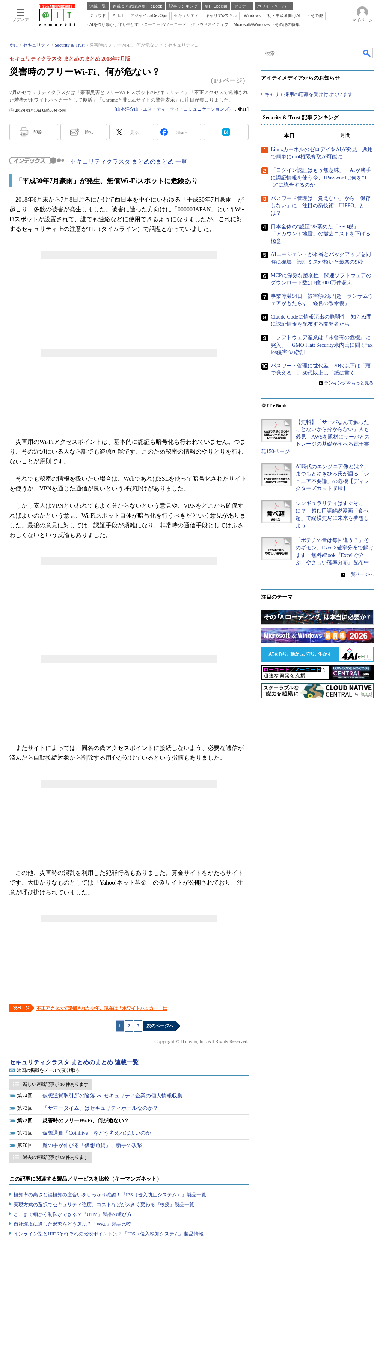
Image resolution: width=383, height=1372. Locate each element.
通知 (88, 132)
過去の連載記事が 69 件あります (55, 1157)
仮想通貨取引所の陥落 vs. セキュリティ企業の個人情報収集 (112, 1096)
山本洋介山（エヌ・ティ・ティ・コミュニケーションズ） (174, 109)
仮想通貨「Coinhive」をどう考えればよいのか (96, 1133)
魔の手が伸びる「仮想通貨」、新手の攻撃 (92, 1145)
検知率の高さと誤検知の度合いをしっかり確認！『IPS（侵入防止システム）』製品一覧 (110, 1194)
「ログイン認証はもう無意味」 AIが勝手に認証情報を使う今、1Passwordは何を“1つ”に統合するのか (321, 177)
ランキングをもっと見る (349, 382)
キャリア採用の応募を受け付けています (309, 94)
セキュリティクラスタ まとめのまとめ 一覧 (128, 161)
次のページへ (159, 1026)
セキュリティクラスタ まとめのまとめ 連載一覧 (74, 1062)
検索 (367, 53)
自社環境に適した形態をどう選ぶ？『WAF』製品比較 (72, 1224)
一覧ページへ (360, 574)
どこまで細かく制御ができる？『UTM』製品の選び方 (73, 1214)
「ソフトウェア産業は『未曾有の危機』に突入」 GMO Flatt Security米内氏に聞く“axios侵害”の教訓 (321, 345)
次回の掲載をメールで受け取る (48, 1070)
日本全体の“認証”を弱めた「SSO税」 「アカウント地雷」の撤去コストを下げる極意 (321, 234)
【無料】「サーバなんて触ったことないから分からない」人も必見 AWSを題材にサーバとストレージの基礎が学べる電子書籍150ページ (315, 436)
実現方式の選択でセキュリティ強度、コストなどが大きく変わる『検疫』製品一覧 (104, 1204)
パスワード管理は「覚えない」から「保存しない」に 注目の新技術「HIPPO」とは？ (321, 206)
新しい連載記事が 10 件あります (55, 1084)
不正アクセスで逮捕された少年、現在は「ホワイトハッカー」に (101, 1008)
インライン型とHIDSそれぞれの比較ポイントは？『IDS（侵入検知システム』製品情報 (109, 1234)
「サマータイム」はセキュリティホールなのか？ (100, 1108)
